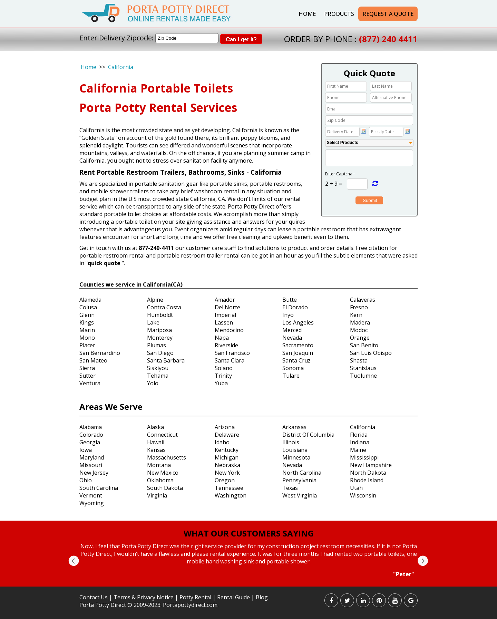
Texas (290, 488)
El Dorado (295, 307)
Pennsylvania (299, 480)
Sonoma (293, 368)
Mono (87, 337)
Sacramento (297, 345)
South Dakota (165, 488)
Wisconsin (363, 495)
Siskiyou (157, 368)
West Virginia (299, 495)
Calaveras (362, 299)
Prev (73, 560)
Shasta (359, 360)
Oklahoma (160, 480)
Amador (225, 299)
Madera (360, 322)
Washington (230, 495)
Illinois (290, 442)
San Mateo (93, 360)
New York (227, 472)
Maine (358, 450)
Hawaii (155, 442)
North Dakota (368, 472)
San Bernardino (99, 353)
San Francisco (232, 353)
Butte (289, 299)
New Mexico (162, 472)
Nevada (292, 337)
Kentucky (226, 450)
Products (339, 14)
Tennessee (229, 488)
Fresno (359, 307)
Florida (359, 434)
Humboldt (160, 315)
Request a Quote (387, 14)
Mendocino (229, 330)
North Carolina (301, 472)
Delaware (227, 434)
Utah (356, 488)
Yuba (221, 383)
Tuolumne (363, 375)
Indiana (359, 442)
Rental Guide (234, 597)
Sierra (87, 368)
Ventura (89, 383)
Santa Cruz (296, 360)
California (120, 67)
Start (246, 584)
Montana (159, 465)
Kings (86, 322)
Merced (292, 330)
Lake (153, 322)
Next (422, 560)
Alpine (155, 299)
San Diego (160, 353)
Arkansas (294, 427)
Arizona (225, 427)
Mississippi (364, 457)
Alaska (155, 427)
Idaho (222, 442)
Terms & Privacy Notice (144, 597)
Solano (224, 368)
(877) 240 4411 (388, 39)
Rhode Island (366, 480)
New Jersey (93, 472)
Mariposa (159, 330)
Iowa (85, 450)
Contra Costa (164, 307)
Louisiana (295, 450)
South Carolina (98, 488)
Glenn (87, 315)
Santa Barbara (166, 360)
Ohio (85, 480)
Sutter (87, 375)
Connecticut (162, 434)
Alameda (90, 299)
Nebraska (227, 465)
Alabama (90, 427)
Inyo (288, 315)
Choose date (363, 131)
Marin (87, 330)
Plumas (156, 345)
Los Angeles (298, 322)
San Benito (364, 345)
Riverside (226, 345)
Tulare (291, 375)
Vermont (90, 495)
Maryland (91, 457)
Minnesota (296, 457)
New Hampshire (371, 465)
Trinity (223, 375)
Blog (262, 597)
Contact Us (93, 597)
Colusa (88, 307)
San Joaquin (297, 353)
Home (307, 14)
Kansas (156, 450)
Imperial (225, 315)
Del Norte (227, 307)
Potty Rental (195, 597)
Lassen (224, 322)
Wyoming (91, 503)
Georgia (89, 442)
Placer (87, 345)
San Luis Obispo (371, 353)
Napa (222, 337)
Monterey (160, 337)
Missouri (90, 465)
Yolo (152, 383)
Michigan (226, 457)
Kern (356, 315)
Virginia (157, 495)
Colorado (91, 434)
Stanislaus (363, 368)
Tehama (157, 375)
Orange (360, 337)
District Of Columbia (308, 434)
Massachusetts (166, 457)
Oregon (225, 480)
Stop (251, 584)
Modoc (359, 330)
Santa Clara (229, 360)
